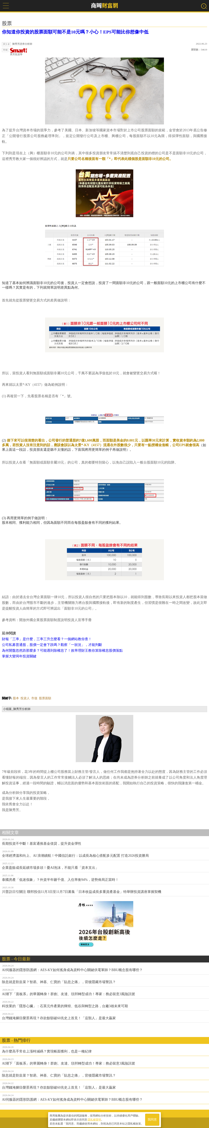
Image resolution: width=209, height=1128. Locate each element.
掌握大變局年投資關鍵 (19, 656)
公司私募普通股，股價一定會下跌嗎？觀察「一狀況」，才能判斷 (52, 645)
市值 (34, 698)
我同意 (152, 1118)
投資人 (25, 698)
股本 (16, 698)
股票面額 (45, 698)
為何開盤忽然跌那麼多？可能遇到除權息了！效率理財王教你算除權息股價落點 (62, 650)
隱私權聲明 (94, 1118)
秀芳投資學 (18, 52)
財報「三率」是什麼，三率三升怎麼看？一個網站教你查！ (47, 639)
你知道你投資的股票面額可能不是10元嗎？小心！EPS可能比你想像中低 (75, 31)
